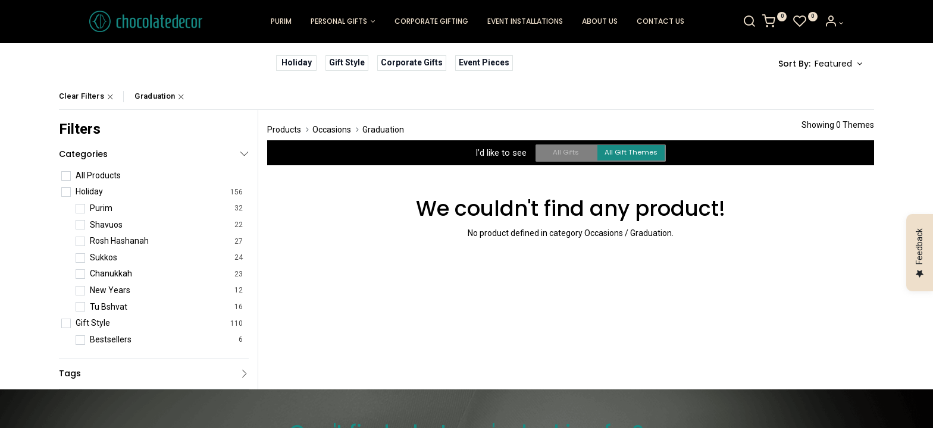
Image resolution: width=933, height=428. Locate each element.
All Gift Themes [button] (631, 152)
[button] (838, 64)
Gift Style (347, 62)
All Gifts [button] (566, 152)
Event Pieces (484, 62)
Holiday (296, 62)
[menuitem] (281, 22)
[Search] (779, 23)
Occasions (331, 129)
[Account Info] (864, 23)
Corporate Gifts (412, 62)
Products (284, 129)
